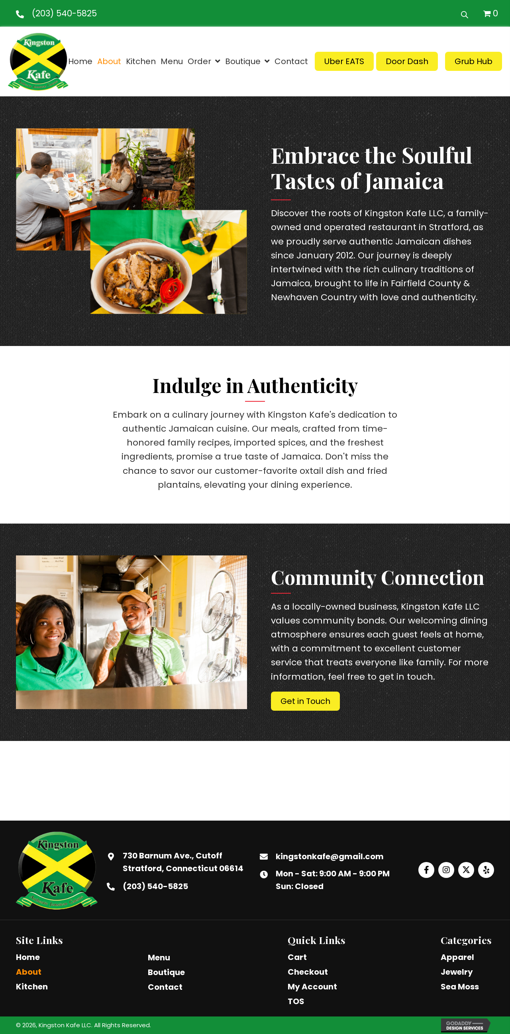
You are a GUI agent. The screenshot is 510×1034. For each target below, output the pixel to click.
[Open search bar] (465, 13)
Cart (297, 957)
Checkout (308, 971)
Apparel (457, 957)
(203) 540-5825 (64, 13)
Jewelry (457, 971)
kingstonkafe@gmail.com (330, 856)
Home (28, 957)
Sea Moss (460, 986)
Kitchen (32, 986)
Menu (159, 957)
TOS (296, 1001)
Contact (165, 987)
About (28, 971)
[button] (426, 870)
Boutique (166, 972)
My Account (312, 986)
